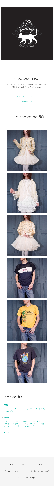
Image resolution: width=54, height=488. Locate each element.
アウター (28, 409)
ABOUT (25, 465)
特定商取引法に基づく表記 (39, 471)
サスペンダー (30, 426)
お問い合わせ (27, 101)
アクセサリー (35, 421)
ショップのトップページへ (27, 96)
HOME (12, 465)
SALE (6, 433)
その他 (41, 424)
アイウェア (17, 424)
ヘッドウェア (30, 424)
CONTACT (40, 465)
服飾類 (7, 418)
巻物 (25, 421)
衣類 (6, 405)
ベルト (7, 424)
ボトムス (18, 409)
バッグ (7, 421)
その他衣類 (8, 411)
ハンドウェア (9, 426)
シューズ (16, 421)
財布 (20, 426)
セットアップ (40, 409)
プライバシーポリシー (13, 471)
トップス (7, 409)
